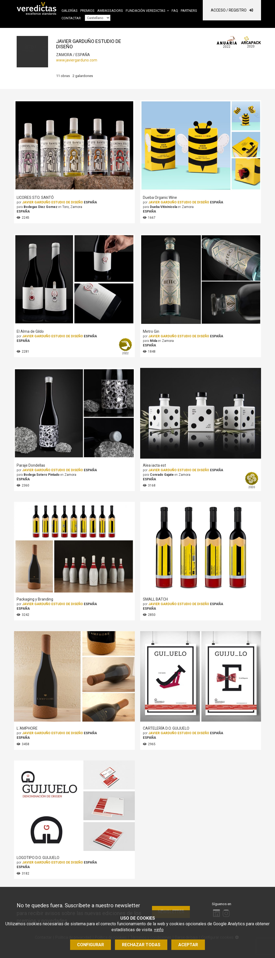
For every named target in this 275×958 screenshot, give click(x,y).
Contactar (71, 18)
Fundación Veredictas (145, 11)
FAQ (175, 11)
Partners (189, 11)
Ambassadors (110, 11)
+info (159, 929)
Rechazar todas (141, 944)
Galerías (69, 11)
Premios (87, 11)
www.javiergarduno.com (76, 60)
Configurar (90, 944)
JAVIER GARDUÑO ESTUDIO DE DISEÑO (52, 202)
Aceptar (188, 944)
